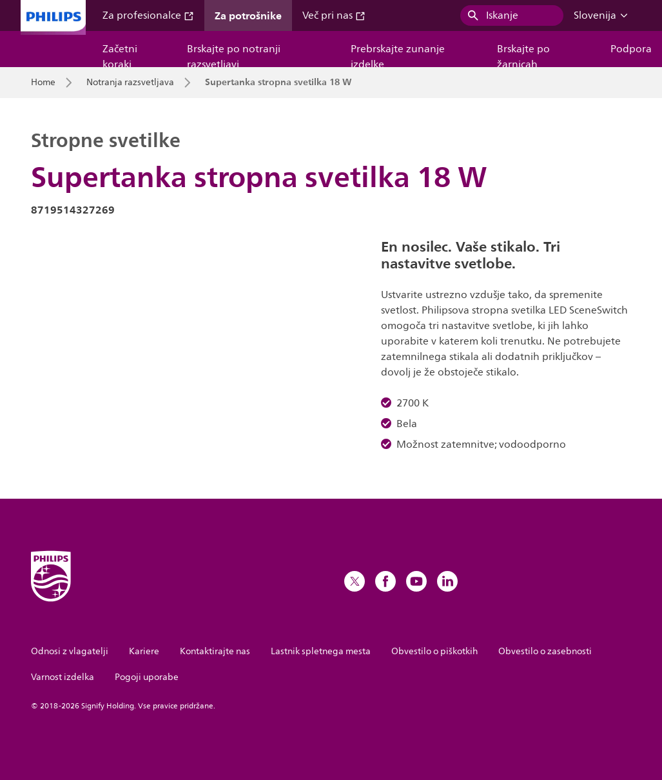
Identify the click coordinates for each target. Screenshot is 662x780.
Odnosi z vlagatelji (69, 651)
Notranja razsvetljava (130, 82)
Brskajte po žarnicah (523, 54)
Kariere (144, 651)
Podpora (631, 49)
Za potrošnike (248, 15)
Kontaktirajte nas (215, 651)
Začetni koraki (119, 54)
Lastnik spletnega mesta (321, 651)
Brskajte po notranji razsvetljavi (233, 54)
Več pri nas (333, 15)
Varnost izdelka (62, 677)
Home (43, 82)
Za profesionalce (148, 15)
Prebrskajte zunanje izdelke (398, 54)
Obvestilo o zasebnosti (545, 651)
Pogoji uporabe (147, 677)
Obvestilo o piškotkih (434, 651)
